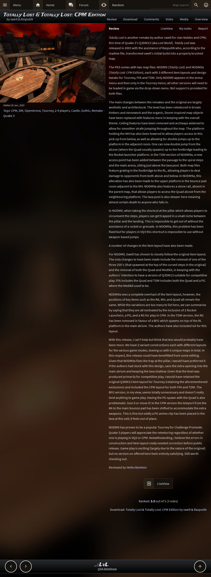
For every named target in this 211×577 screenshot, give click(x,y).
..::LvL (102, 564)
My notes (185, 28)
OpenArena (33, 110)
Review (112, 19)
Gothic (85, 110)
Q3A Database (107, 569)
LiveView (167, 28)
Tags (6, 110)
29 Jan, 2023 (17, 105)
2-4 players (62, 110)
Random (118, 5)
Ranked (144, 501)
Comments (151, 19)
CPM (14, 110)
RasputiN (27, 19)
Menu (17, 5)
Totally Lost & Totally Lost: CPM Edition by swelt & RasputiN (166, 509)
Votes (169, 19)
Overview (201, 19)
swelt (14, 19)
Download (130, 19)
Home (50, 5)
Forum (83, 5)
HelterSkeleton (137, 467)
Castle (75, 110)
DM (21, 110)
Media (184, 19)
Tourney (47, 110)
